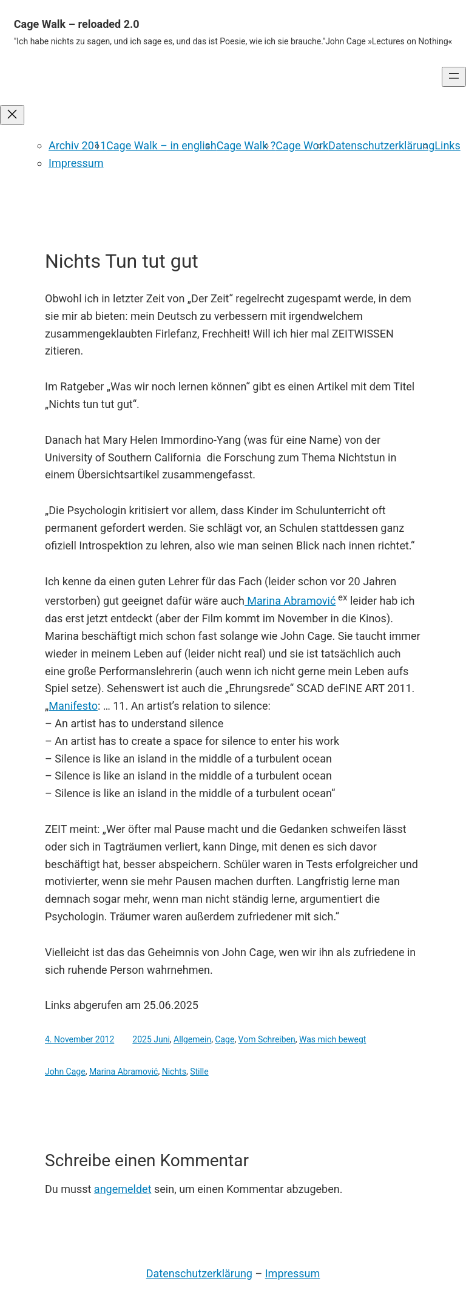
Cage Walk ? (246, 145)
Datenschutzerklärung (381, 145)
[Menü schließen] (12, 115)
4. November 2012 (79, 1039)
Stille (199, 1071)
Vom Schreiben (266, 1039)
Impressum (76, 163)
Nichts (174, 1071)
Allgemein (192, 1039)
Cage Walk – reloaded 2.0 (77, 24)
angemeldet (123, 1189)
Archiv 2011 (77, 145)
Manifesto (73, 705)
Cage (224, 1039)
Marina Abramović (290, 600)
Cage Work (301, 145)
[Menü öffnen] (454, 77)
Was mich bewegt (332, 1039)
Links (447, 145)
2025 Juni (151, 1039)
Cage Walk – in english (161, 145)
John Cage (65, 1071)
